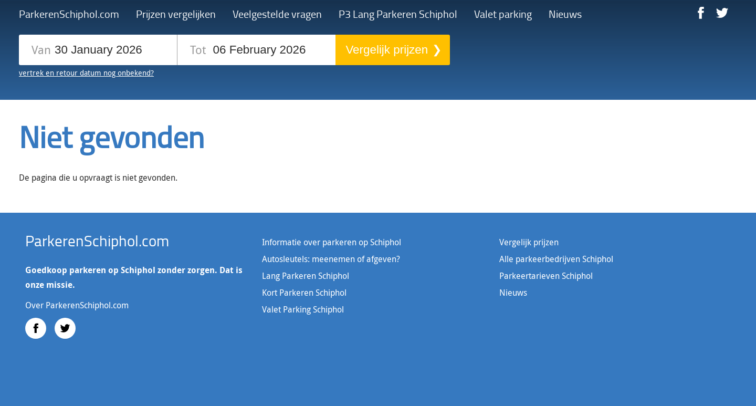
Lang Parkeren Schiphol (305, 276)
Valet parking (503, 13)
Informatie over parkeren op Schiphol (331, 242)
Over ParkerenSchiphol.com (77, 305)
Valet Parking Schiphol (303, 309)
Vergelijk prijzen (386, 49)
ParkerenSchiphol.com (69, 13)
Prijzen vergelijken (176, 13)
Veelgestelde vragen (277, 13)
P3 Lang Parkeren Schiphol (398, 13)
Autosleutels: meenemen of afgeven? (331, 259)
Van (41, 49)
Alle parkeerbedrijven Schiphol (556, 259)
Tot (198, 49)
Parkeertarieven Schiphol (546, 276)
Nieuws (565, 13)
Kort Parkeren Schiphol (304, 292)
